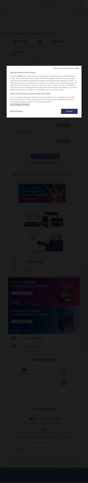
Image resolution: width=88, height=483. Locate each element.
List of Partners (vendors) (19, 104)
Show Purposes (16, 111)
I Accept (69, 111)
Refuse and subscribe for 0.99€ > (67, 68)
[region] (44, 92)
